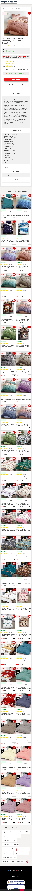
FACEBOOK (11, 870)
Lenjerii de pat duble (21, 861)
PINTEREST (19, 870)
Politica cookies (16, 876)
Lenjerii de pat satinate (23, 849)
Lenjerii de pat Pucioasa (16, 8)
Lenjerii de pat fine (7, 853)
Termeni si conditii (8, 875)
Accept (21, 890)
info (14, 217)
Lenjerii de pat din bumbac (9, 840)
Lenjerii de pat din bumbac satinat (11, 836)
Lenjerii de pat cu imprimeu (21, 853)
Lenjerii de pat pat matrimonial (11, 844)
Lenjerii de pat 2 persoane (9, 857)
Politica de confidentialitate (21, 875)
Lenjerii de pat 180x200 (23, 832)
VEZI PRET (16, 80)
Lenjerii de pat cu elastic (9, 849)
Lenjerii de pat (6, 8)
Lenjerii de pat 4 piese (8, 861)
